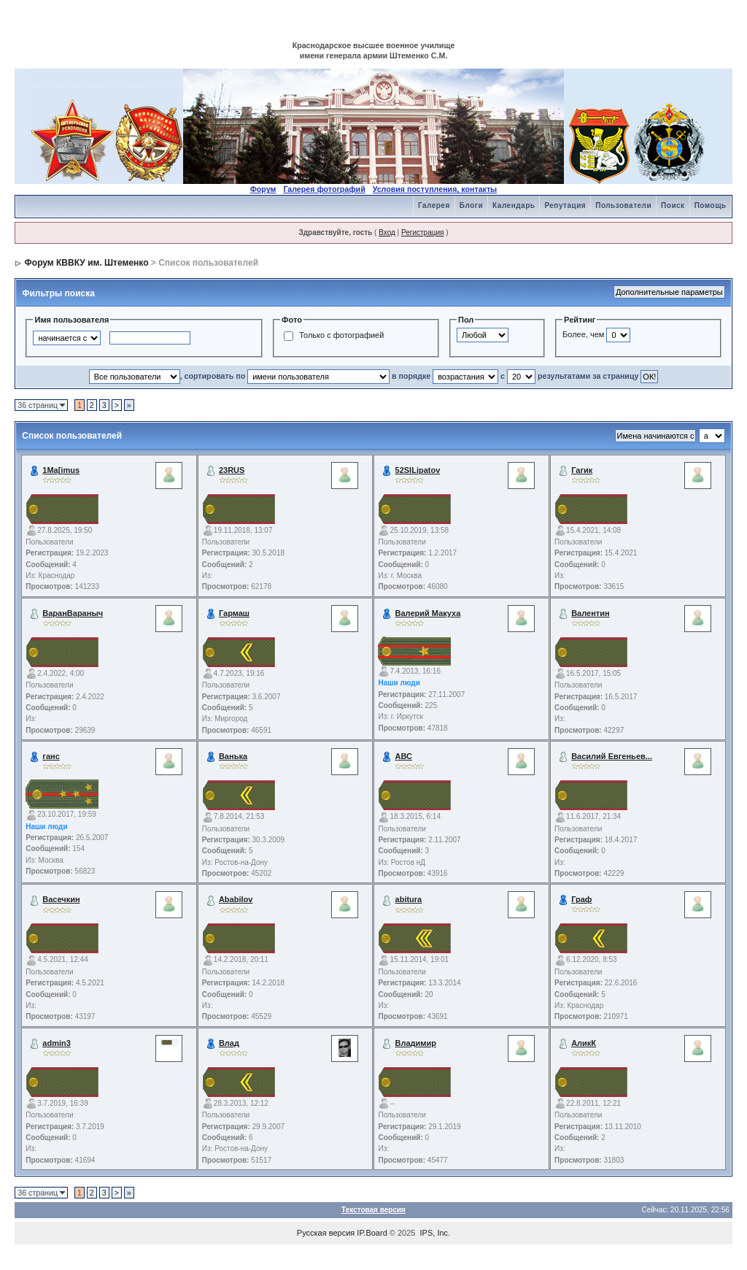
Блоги (471, 205)
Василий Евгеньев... (611, 756)
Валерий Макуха (428, 613)
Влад (229, 1043)
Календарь (513, 205)
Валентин (590, 613)
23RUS (231, 470)
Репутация (565, 205)
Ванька (233, 756)
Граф (581, 899)
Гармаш (234, 613)
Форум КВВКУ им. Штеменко (87, 263)
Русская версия (326, 1232)
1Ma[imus (61, 470)
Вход (387, 232)
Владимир (415, 1043)
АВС (403, 756)
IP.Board (372, 1232)
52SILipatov (418, 470)
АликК (583, 1043)
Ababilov (235, 899)
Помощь (710, 205)
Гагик (581, 470)
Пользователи (623, 205)
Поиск (673, 205)
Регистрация (422, 232)
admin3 (56, 1043)
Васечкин (61, 899)
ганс (50, 756)
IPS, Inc (434, 1232)
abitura (408, 899)
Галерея (434, 205)
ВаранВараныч (72, 613)
